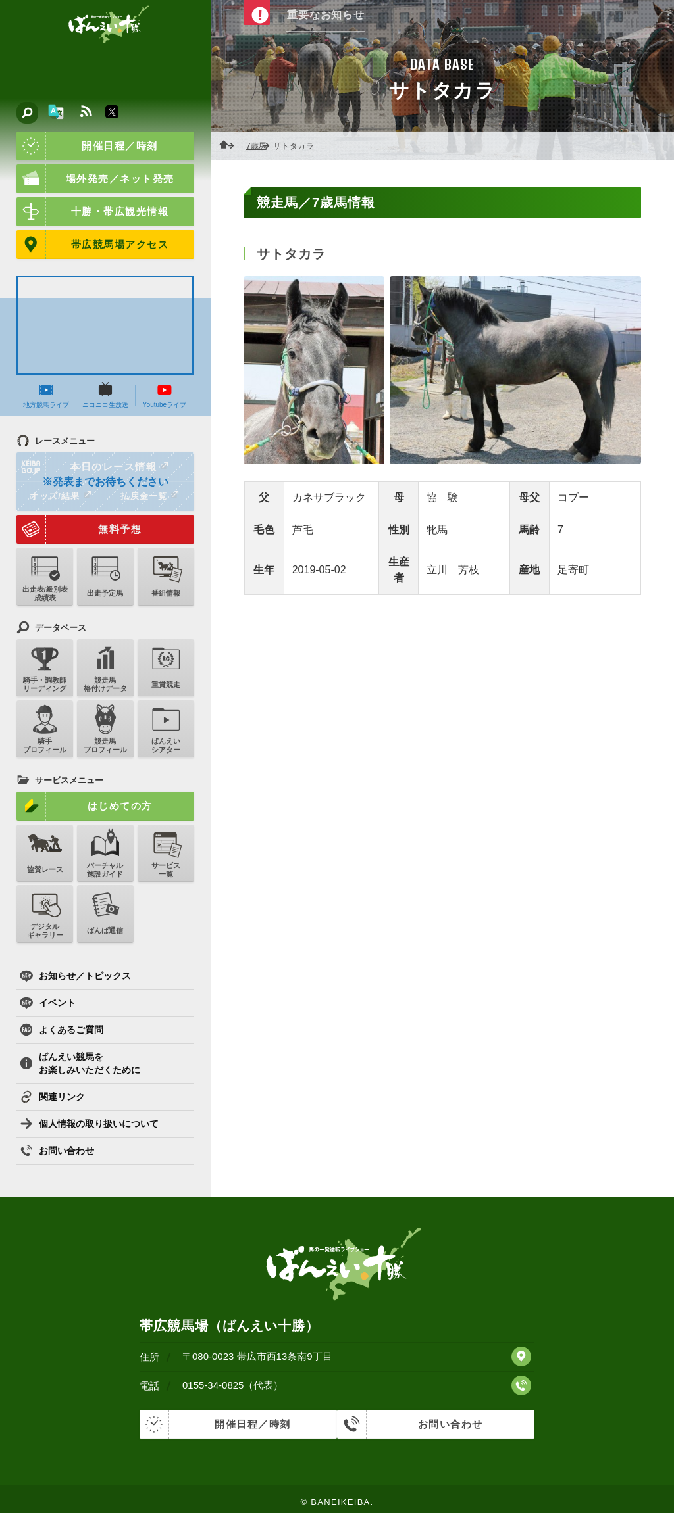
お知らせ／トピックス (75, 975)
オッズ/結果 (60, 496)
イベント (48, 1002)
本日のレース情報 (93, 466)
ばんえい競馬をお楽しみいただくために (80, 1063)
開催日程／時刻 (87, 146)
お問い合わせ (57, 1150)
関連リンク (52, 1096)
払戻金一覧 (149, 496)
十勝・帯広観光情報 (92, 211)
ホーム (230, 146)
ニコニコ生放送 (105, 395)
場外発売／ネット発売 (95, 178)
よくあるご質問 (61, 1029)
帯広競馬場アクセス (92, 244)
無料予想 (79, 529)
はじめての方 (84, 806)
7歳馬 (260, 146)
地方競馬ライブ (46, 395)
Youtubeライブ (164, 395)
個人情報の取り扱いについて (89, 1123)
